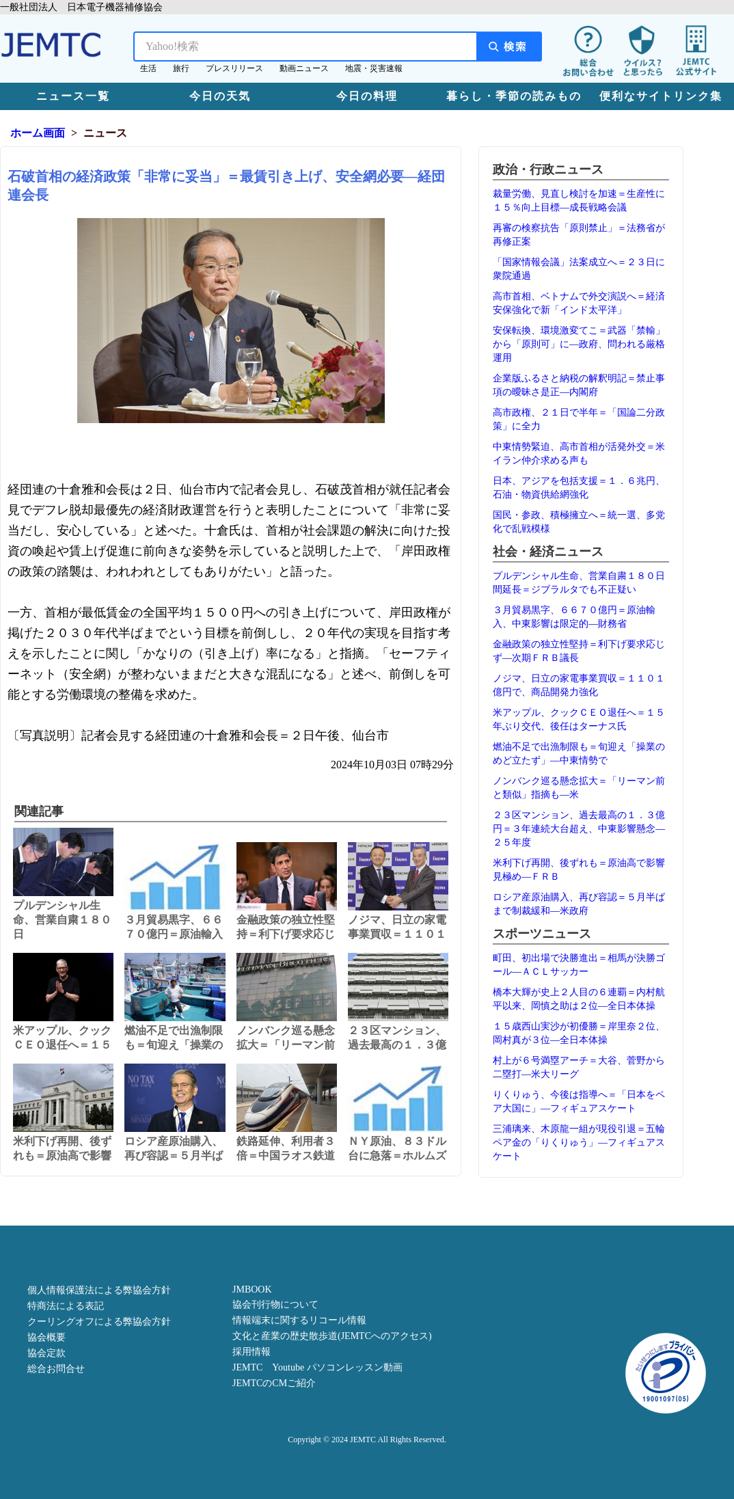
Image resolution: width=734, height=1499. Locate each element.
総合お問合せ (56, 1369)
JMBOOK (252, 1289)
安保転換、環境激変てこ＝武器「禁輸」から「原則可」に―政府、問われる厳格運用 (579, 344)
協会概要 (46, 1337)
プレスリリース (234, 68)
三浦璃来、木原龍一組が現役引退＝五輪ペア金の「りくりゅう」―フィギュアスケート (579, 1142)
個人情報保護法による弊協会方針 (99, 1290)
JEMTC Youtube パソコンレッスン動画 (317, 1367)
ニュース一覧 (73, 96)
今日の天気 (220, 96)
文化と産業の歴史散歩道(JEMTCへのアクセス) (332, 1336)
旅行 (181, 68)
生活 (148, 68)
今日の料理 (367, 96)
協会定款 (46, 1353)
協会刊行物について (275, 1304)
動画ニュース (304, 68)
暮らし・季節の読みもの (514, 96)
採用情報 (251, 1352)
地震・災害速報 (374, 68)
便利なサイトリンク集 (660, 96)
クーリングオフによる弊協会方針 (99, 1321)
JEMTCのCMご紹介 (274, 1383)
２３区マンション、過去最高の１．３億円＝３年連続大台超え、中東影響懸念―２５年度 (579, 829)
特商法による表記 (65, 1306)
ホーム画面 (37, 133)
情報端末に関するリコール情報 (299, 1320)
